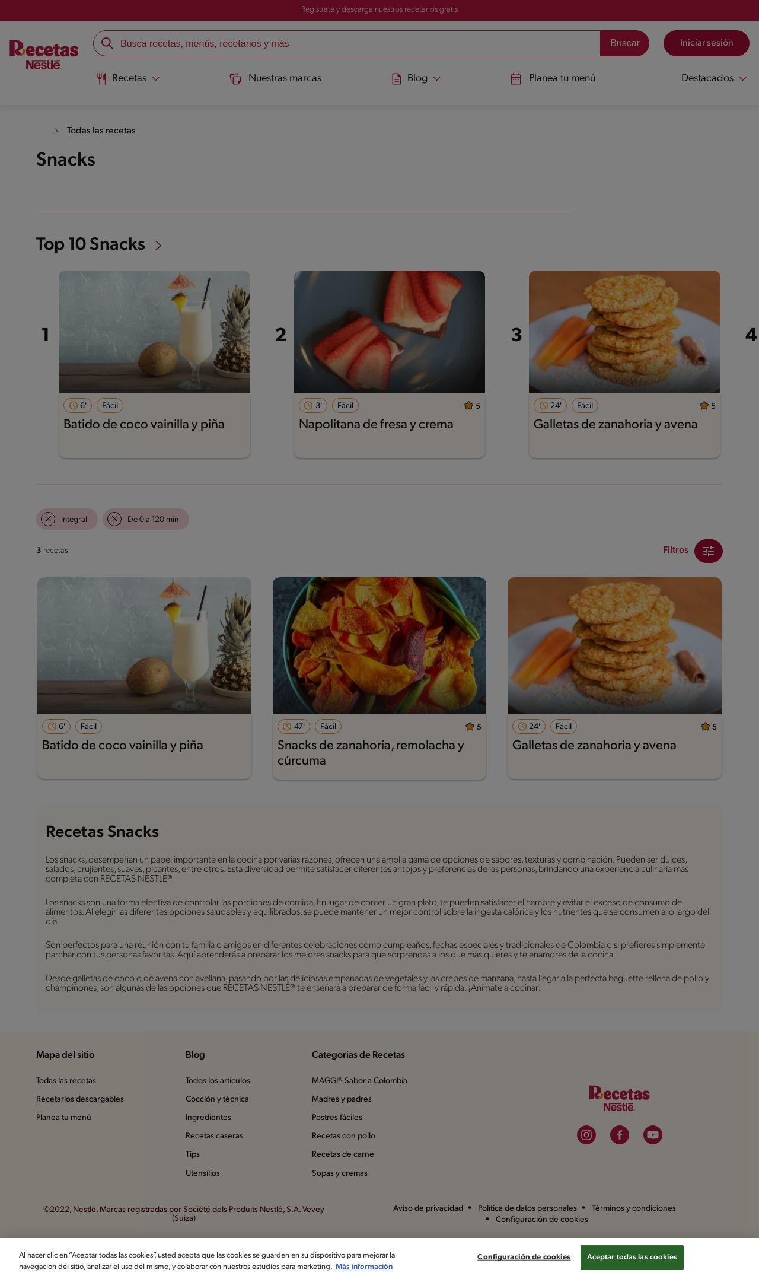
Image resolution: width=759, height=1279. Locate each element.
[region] (379, 1258)
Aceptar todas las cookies (632, 1257)
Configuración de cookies (523, 1257)
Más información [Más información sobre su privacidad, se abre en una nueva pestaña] (364, 1267)
